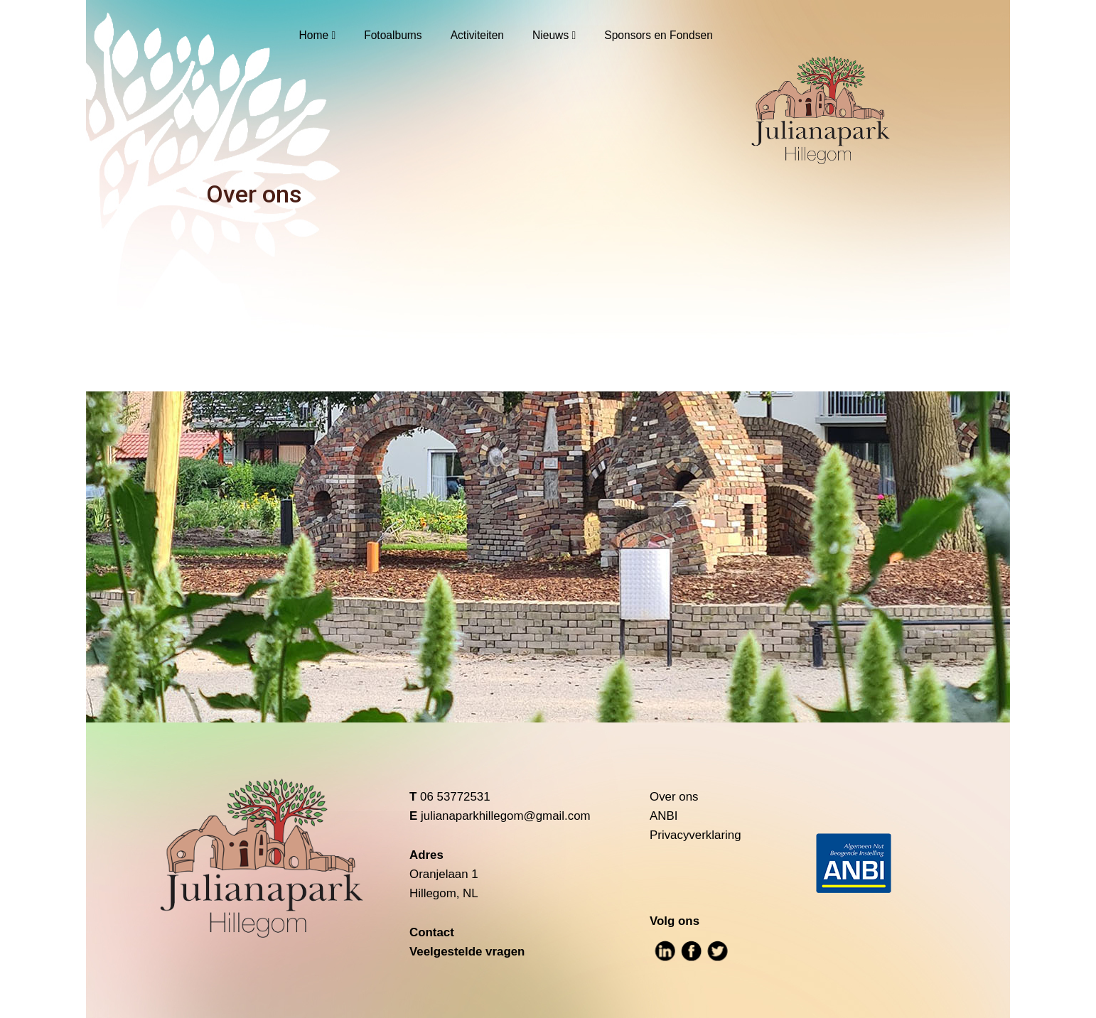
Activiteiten (477, 35)
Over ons (674, 796)
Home (314, 35)
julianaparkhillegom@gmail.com (506, 816)
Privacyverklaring (695, 835)
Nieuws (550, 35)
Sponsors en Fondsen (658, 35)
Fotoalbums (392, 35)
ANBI (663, 816)
